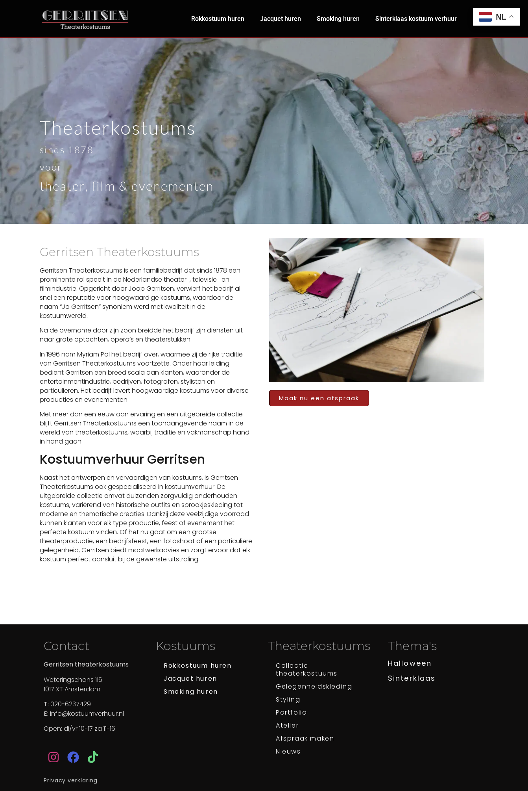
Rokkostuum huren (217, 18)
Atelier (287, 725)
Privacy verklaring (71, 780)
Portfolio (291, 712)
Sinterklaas (412, 678)
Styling (288, 699)
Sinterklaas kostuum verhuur (416, 18)
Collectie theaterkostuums (307, 669)
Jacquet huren (280, 18)
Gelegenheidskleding (314, 686)
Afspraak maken (305, 738)
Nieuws (288, 751)
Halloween (410, 663)
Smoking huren (338, 18)
